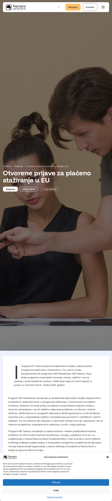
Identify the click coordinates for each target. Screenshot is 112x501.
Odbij (56, 490)
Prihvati (56, 482)
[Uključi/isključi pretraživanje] (58, 7)
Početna (7, 166)
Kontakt (90, 7)
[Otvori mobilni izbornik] (103, 7)
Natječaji (73, 7)
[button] (107, 457)
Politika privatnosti (54, 497)
